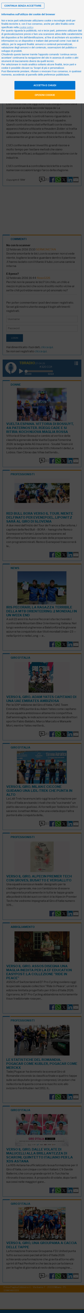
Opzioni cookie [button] (45, 95)
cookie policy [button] (26, 27)
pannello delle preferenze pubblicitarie (48, 74)
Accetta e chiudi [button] (44, 85)
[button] (22, 6)
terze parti (49, 30)
